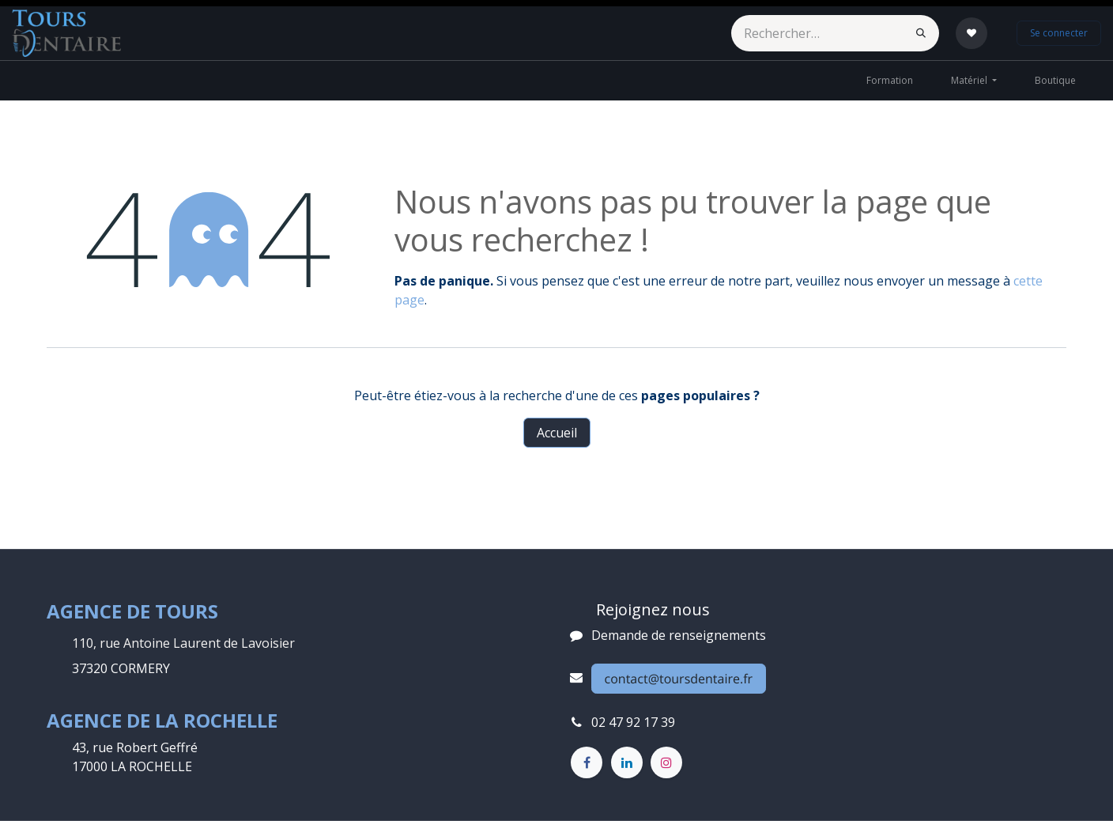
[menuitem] (889, 80)
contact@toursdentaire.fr (679, 678)
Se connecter (1059, 33)
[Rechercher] (921, 33)
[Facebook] (586, 762)
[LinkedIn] (627, 762)
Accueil (557, 432)
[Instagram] (666, 762)
